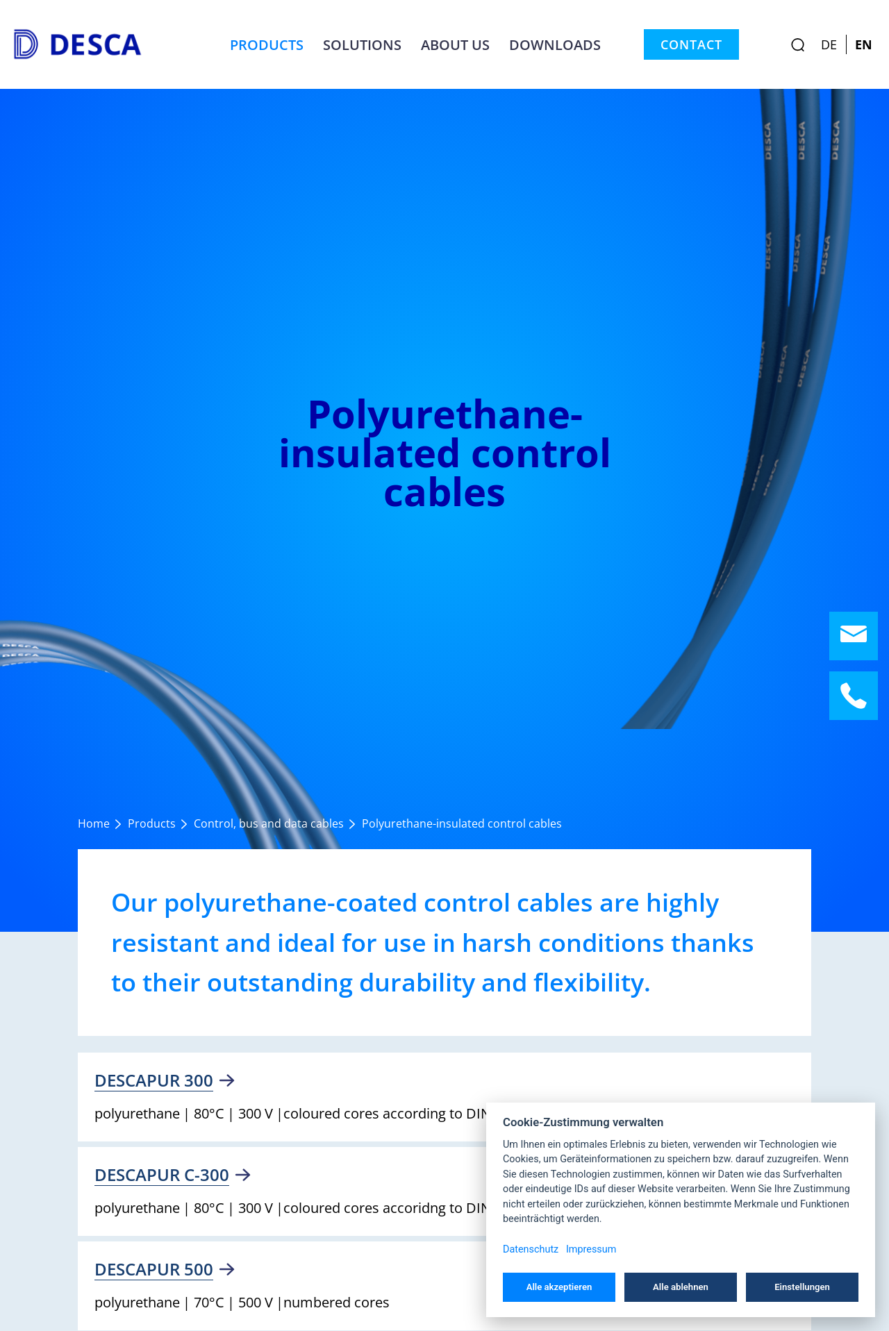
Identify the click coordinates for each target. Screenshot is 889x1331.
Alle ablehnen (680, 1287)
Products (267, 44)
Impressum (591, 1249)
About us (455, 44)
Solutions (362, 44)
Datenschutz (530, 1249)
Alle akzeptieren (559, 1287)
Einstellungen (802, 1287)
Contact (691, 44)
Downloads (555, 44)
